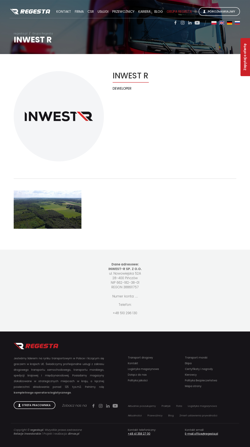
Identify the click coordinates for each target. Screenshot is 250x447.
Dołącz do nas (137, 375)
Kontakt (63, 11)
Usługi (103, 11)
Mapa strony (193, 386)
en (221, 23)
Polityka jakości (138, 380)
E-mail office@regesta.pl (201, 434)
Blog (158, 11)
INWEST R (33, 39)
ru (237, 23)
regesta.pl (20, 33)
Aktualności (135, 415)
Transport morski (196, 357)
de (229, 23)
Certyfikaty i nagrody (199, 369)
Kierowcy (191, 375)
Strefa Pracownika (36, 405)
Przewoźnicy (123, 11)
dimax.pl (73, 434)
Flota (179, 406)
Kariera (144, 11)
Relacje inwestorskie (27, 434)
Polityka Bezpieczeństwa (201, 380)
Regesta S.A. (30, 12)
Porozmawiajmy (221, 11)
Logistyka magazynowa (143, 369)
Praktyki (166, 406)
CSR (91, 11)
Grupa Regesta (179, 11)
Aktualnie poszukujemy (142, 406)
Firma (79, 11)
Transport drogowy (140, 357)
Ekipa (188, 363)
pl (214, 23)
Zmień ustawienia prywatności (198, 415)
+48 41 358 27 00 (139, 434)
